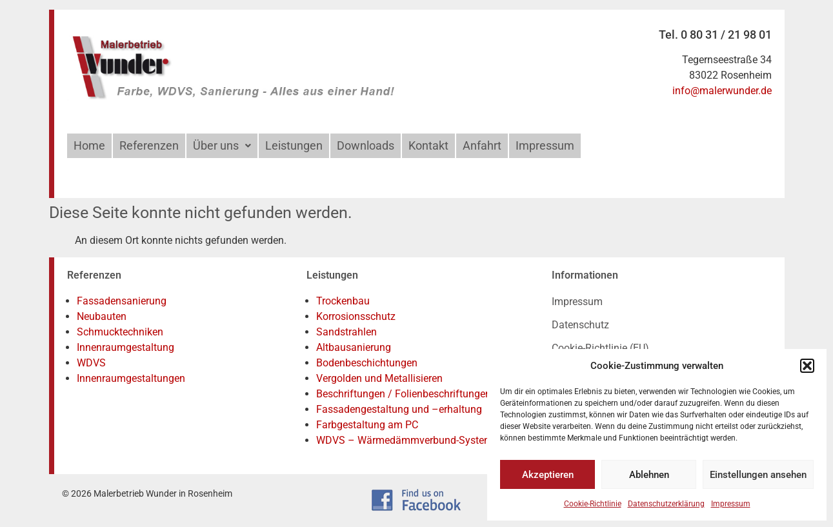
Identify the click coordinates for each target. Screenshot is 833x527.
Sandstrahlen (346, 332)
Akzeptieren (548, 475)
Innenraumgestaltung (125, 347)
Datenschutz (580, 325)
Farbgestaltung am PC (367, 425)
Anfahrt (482, 145)
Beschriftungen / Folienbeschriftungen (403, 394)
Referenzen (149, 145)
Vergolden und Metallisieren (379, 378)
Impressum (730, 503)
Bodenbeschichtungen (366, 363)
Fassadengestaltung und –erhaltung (399, 409)
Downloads (365, 145)
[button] (807, 365)
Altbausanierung (353, 347)
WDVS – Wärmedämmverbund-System (404, 440)
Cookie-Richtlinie (592, 503)
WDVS (91, 363)
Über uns (222, 145)
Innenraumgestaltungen (131, 378)
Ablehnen (649, 475)
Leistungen (294, 145)
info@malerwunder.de (722, 91)
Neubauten (101, 316)
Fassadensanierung (121, 301)
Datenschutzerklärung (666, 503)
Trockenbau (343, 301)
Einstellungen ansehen (758, 475)
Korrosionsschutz (356, 316)
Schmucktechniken (120, 332)
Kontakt (428, 145)
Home (89, 145)
